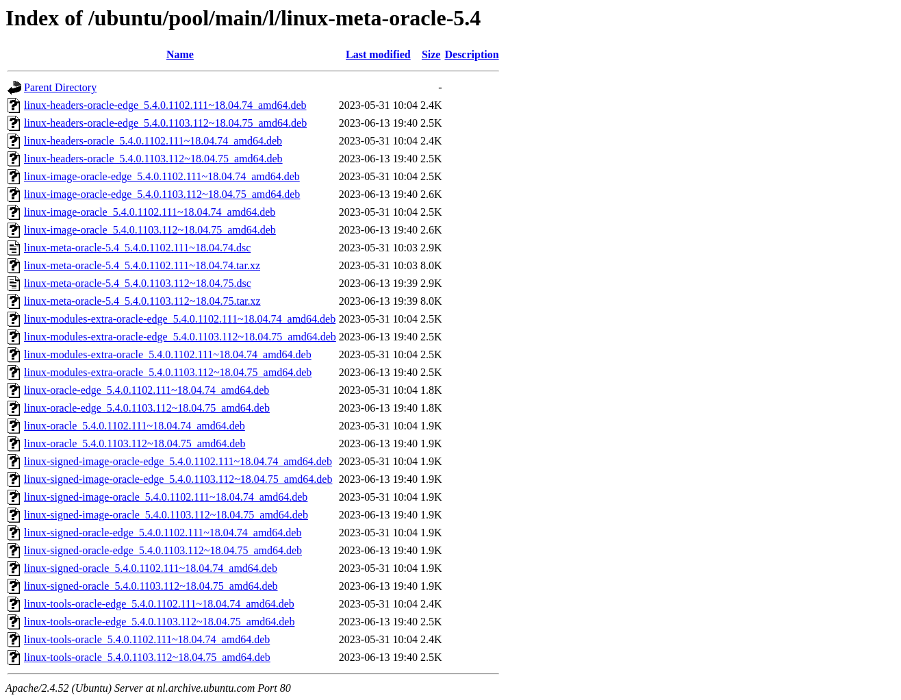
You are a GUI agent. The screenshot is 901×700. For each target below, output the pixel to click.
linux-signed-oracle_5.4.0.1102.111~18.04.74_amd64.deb (150, 568)
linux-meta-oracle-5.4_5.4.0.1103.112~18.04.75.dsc (137, 283)
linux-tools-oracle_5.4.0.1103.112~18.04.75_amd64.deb (147, 657)
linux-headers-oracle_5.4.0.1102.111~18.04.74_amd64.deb (153, 141)
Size (431, 54)
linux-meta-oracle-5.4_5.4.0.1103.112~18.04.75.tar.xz (142, 301)
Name (180, 54)
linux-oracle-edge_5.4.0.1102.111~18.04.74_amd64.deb (146, 390)
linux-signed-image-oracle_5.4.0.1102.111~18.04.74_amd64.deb (165, 497)
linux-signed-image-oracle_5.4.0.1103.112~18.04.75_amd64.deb (166, 515)
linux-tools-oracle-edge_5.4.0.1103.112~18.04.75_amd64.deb (159, 621)
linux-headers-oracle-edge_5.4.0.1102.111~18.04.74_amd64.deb (165, 105)
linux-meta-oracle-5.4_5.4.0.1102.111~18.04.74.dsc (137, 247)
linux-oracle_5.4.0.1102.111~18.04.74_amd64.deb (134, 426)
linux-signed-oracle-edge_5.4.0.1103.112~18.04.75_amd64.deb (163, 550)
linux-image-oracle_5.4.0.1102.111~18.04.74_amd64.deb (149, 212)
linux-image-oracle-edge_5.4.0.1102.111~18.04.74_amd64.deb (162, 176)
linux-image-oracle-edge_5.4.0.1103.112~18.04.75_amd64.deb (162, 194)
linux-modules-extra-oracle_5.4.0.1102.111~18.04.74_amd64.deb (168, 354)
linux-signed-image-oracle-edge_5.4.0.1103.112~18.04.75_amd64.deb (178, 479)
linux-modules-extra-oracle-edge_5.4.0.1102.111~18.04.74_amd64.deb (179, 319)
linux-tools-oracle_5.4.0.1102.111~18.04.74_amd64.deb (147, 639)
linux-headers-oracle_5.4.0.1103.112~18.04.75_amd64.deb (153, 158)
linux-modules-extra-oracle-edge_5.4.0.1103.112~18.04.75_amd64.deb (180, 336)
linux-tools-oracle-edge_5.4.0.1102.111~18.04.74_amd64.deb (159, 604)
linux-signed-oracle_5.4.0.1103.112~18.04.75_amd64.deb (151, 586)
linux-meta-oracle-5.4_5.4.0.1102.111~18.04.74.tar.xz (142, 265)
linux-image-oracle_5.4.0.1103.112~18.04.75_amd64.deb (150, 230)
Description (471, 54)
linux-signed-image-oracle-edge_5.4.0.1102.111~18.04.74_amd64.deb (178, 461)
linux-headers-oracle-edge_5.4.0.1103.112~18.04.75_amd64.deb (165, 123)
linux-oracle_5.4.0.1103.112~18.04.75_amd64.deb (134, 443)
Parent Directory (60, 87)
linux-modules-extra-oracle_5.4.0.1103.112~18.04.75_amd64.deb (168, 372)
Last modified (378, 54)
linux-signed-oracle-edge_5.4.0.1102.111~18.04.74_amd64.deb (162, 532)
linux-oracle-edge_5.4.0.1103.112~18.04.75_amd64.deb (147, 408)
